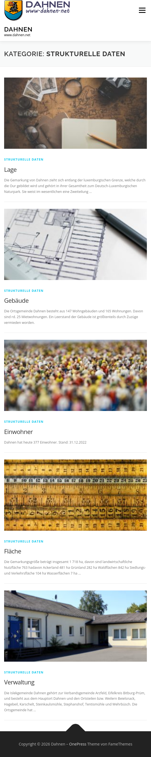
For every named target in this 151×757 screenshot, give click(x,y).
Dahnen (18, 29)
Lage (10, 169)
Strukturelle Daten (24, 159)
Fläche (12, 551)
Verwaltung (19, 682)
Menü (141, 10)
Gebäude (16, 300)
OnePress (77, 744)
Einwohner (18, 431)
